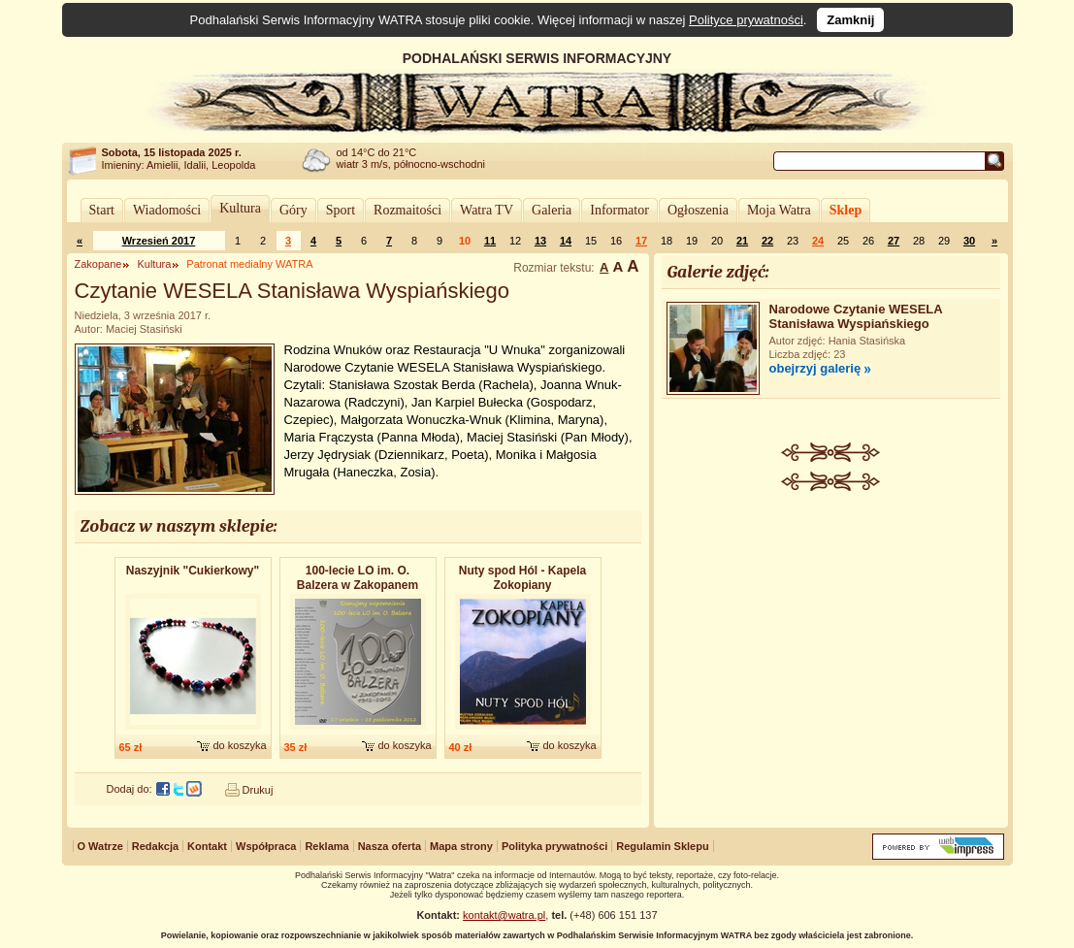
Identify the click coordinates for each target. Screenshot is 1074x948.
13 (540, 240)
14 (565, 240)
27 (893, 240)
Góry (293, 210)
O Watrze (100, 846)
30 (969, 240)
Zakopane (98, 264)
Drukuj (258, 790)
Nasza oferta (389, 846)
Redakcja (155, 846)
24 (818, 240)
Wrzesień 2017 (159, 240)
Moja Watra (779, 210)
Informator (619, 210)
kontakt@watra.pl (504, 915)
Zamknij (850, 20)
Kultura (240, 208)
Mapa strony (461, 846)
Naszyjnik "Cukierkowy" (192, 570)
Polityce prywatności (746, 20)
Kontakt (207, 846)
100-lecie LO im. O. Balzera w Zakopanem (357, 578)
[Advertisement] (830, 636)
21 (742, 240)
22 (767, 240)
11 (490, 240)
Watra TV (486, 210)
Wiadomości (167, 210)
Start (101, 210)
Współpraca (266, 846)
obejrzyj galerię (815, 368)
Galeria (551, 210)
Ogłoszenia (698, 210)
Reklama (326, 846)
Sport (340, 210)
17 (641, 240)
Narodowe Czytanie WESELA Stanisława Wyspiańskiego (856, 316)
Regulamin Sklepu (662, 846)
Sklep (846, 210)
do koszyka (239, 745)
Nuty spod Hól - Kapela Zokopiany (522, 578)
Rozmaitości (407, 210)
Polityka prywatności (554, 846)
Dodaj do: (129, 789)
